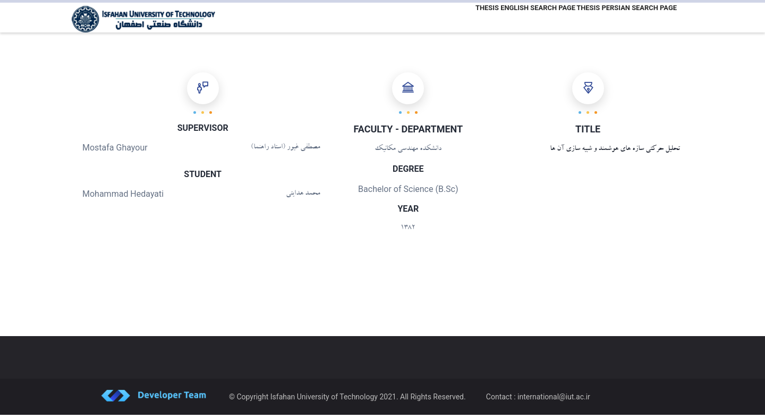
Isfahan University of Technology (324, 400)
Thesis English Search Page (518, 17)
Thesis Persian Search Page (624, 17)
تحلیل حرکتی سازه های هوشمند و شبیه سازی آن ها (615, 152)
